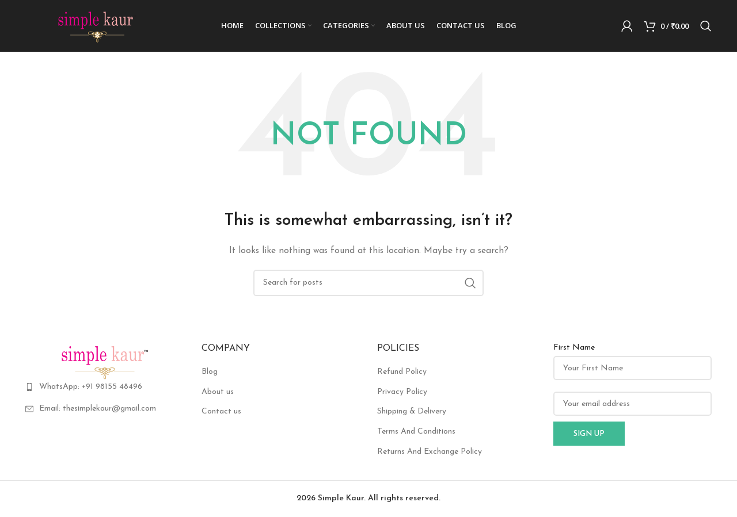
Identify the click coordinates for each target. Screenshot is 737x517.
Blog (210, 371)
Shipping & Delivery (411, 411)
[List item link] (104, 387)
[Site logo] (97, 25)
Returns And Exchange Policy (429, 451)
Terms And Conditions (416, 431)
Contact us (221, 411)
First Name (574, 347)
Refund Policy (402, 371)
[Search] (705, 25)
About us (218, 392)
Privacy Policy (402, 392)
